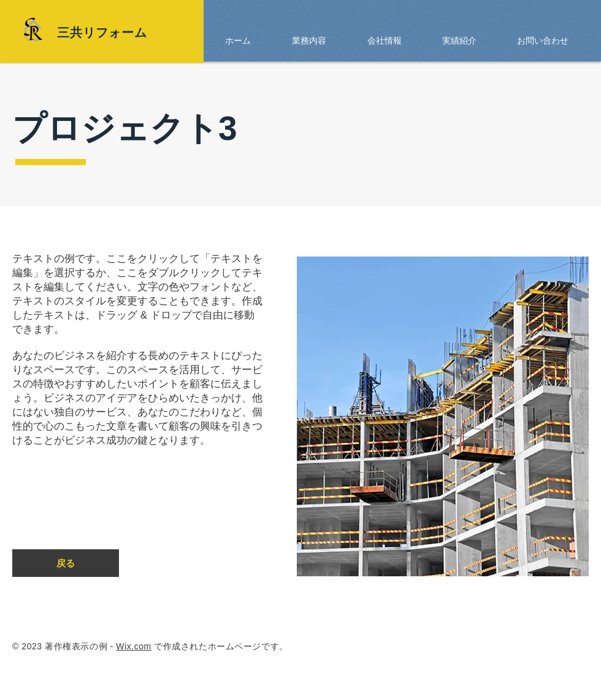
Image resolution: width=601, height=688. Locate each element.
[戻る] (65, 563)
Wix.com (133, 646)
